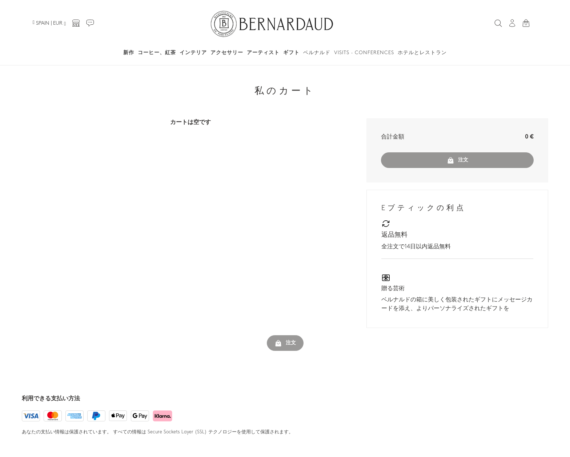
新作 (128, 53)
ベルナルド (316, 53)
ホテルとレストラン (422, 53)
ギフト (291, 53)
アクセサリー (226, 53)
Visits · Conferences (364, 53)
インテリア (193, 53)
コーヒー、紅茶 (157, 53)
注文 (457, 160)
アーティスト (263, 53)
